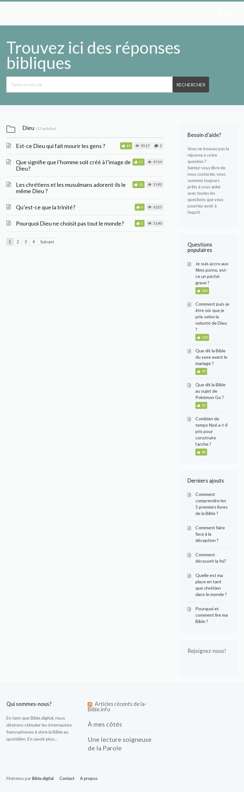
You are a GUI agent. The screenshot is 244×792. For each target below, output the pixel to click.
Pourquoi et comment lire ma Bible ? (211, 615)
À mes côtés (105, 724)
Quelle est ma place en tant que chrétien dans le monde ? (211, 584)
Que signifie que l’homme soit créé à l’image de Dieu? (73, 165)
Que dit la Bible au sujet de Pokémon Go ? (210, 391)
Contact (66, 778)
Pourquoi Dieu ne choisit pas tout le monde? (70, 223)
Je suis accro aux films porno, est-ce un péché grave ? (211, 273)
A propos (89, 778)
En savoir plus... (42, 738)
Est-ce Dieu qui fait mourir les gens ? (60, 145)
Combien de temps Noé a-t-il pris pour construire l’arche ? (211, 431)
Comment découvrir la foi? (210, 558)
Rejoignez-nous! (206, 650)
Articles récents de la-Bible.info (117, 707)
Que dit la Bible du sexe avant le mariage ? (211, 357)
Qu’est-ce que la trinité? (45, 207)
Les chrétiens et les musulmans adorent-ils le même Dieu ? (71, 187)
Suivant (47, 241)
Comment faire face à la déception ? (210, 534)
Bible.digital (41, 718)
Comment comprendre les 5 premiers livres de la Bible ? (211, 503)
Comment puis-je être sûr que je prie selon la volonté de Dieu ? (212, 316)
